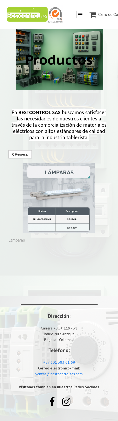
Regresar (20, 154)
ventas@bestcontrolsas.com (59, 373)
